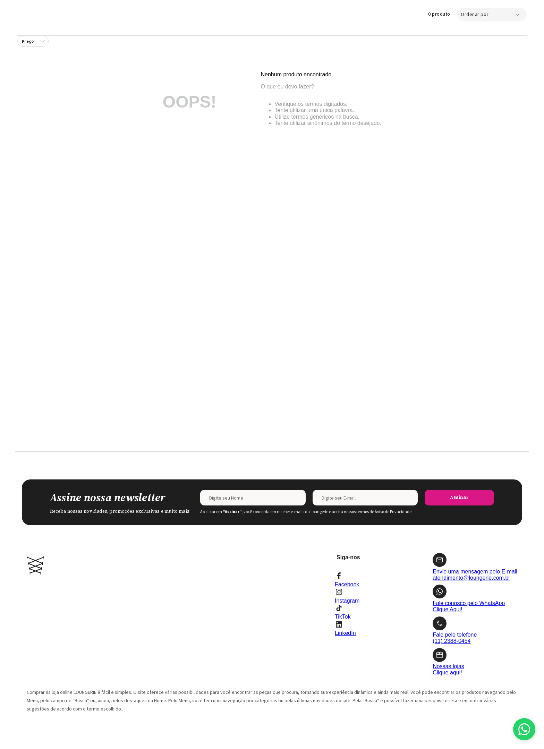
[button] (33, 41)
